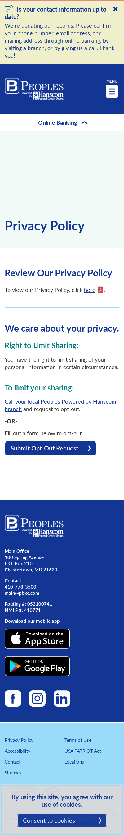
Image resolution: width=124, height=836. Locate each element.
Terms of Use (77, 740)
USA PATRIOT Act (82, 750)
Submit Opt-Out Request (44, 448)
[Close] (115, 9)
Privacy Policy (19, 740)
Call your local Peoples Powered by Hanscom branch (60, 405)
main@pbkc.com (22, 592)
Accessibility (17, 750)
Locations (74, 761)
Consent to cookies (49, 820)
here (89, 289)
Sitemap (13, 772)
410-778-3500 (20, 586)
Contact (12, 761)
